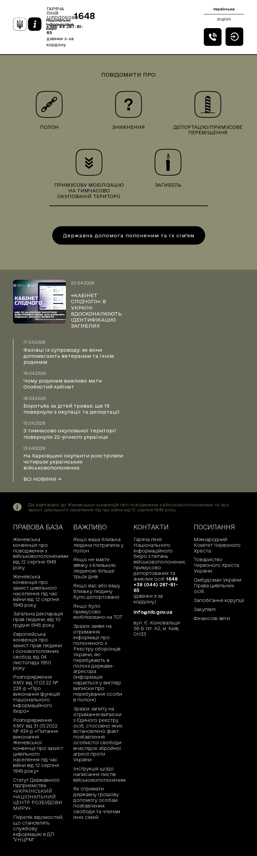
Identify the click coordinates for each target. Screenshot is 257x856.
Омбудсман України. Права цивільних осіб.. (218, 585)
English (224, 19)
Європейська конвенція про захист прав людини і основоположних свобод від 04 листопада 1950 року (37, 651)
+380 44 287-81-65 (65, 29)
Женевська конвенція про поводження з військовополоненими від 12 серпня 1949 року (38, 553)
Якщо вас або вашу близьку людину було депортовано (96, 591)
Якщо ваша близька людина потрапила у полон (98, 545)
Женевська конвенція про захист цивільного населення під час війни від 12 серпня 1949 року (36, 590)
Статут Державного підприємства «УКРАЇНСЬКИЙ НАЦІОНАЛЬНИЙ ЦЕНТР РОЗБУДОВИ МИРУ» (37, 794)
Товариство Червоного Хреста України (216, 565)
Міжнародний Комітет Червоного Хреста (217, 545)
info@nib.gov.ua (153, 612)
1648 (84, 16)
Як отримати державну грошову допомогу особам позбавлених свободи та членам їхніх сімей (96, 803)
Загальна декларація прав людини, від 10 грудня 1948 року (38, 619)
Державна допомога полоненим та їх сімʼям (128, 235)
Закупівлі (205, 609)
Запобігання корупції (219, 600)
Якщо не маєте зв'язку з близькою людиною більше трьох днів (94, 568)
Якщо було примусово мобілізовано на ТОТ (97, 611)
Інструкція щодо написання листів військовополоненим (98, 774)
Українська (224, 9)
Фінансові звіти (212, 618)
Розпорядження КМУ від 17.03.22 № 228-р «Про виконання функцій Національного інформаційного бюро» (36, 693)
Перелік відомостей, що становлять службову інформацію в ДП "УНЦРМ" (38, 829)
